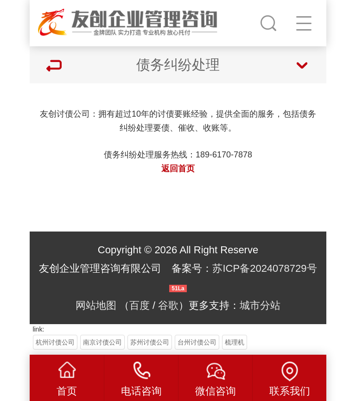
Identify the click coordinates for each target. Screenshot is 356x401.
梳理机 (234, 342)
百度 (139, 305)
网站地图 (96, 305)
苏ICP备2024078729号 (264, 268)
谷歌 (168, 305)
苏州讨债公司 (149, 342)
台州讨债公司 (197, 342)
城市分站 (260, 305)
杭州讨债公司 (55, 342)
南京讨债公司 (102, 342)
